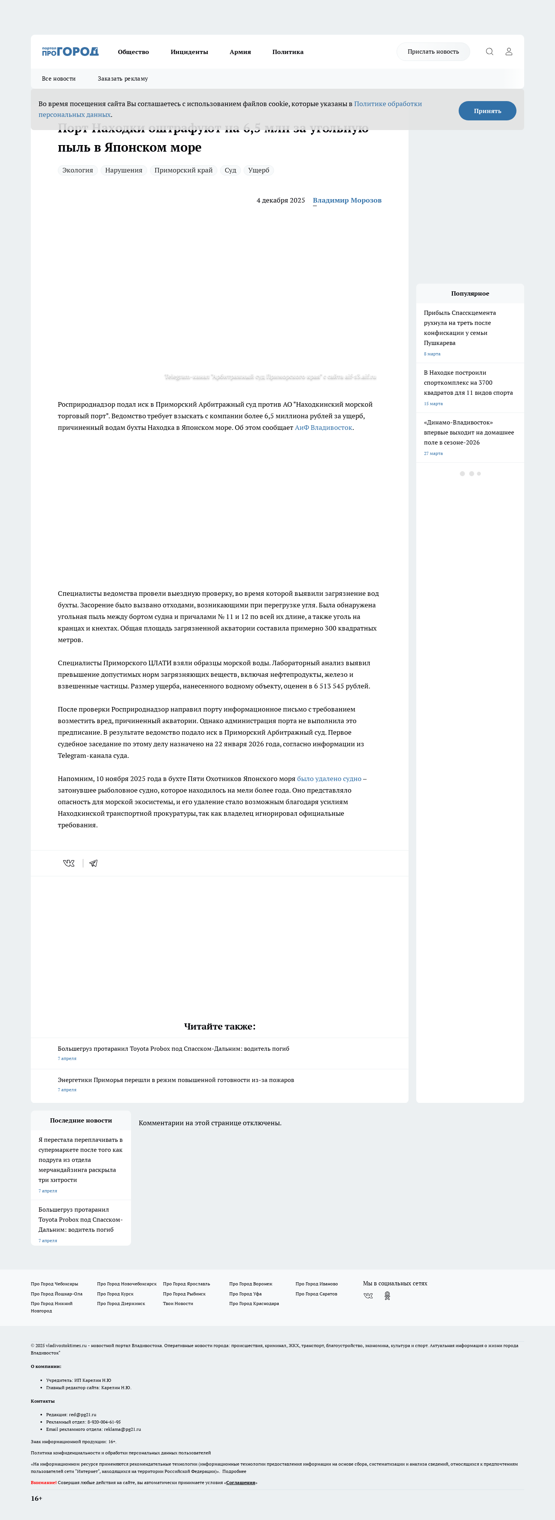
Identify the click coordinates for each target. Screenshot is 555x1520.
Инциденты (189, 52)
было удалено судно (329, 778)
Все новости (59, 78)
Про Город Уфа (245, 1294)
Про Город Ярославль (186, 1284)
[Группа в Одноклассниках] (387, 1296)
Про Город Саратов (316, 1294)
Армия (240, 52)
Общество (133, 52)
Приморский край (184, 170)
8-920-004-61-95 (104, 1422)
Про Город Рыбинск (184, 1294)
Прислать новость (433, 51)
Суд (230, 170)
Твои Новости (178, 1303)
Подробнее (234, 1471)
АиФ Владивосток (323, 427)
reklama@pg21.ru (122, 1429)
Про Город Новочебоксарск (126, 1284)
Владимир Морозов (347, 200)
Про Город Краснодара (254, 1303)
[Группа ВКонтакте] (368, 1296)
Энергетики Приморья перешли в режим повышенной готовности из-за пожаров (220, 1085)
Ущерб (258, 170)
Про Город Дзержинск (121, 1303)
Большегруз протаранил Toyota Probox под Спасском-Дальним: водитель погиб (220, 1054)
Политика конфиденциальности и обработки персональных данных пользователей (121, 1453)
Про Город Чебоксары (54, 1284)
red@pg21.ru (82, 1414)
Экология (77, 170)
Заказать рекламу (123, 78)
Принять (487, 111)
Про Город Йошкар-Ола (56, 1294)
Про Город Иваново (317, 1284)
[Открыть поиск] (489, 51)
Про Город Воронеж (250, 1284)
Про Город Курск (115, 1294)
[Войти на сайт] (508, 51)
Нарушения (124, 170)
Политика (288, 52)
